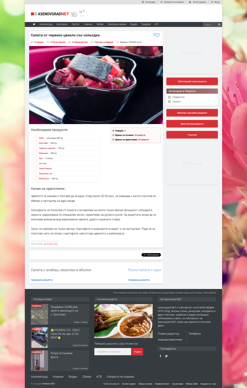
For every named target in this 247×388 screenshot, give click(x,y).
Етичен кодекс (129, 384)
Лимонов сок (45, 173)
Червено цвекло (47, 148)
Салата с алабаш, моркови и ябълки (61, 269)
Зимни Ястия (80, 42)
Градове (146, 24)
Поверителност (162, 384)
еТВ (99, 376)
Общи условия (145, 384)
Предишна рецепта (42, 279)
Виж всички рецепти (192, 124)
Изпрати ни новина (120, 376)
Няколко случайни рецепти (192, 113)
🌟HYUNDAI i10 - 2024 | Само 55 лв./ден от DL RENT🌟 (65, 333)
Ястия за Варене (104, 42)
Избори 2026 (192, 384)
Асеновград (39, 376)
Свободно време (117, 24)
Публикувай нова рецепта (192, 81)
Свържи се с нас (208, 384)
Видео (73, 376)
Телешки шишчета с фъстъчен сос (116, 343)
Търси (137, 352)
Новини (88, 24)
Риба (41, 138)
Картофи (43, 142)
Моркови (43, 153)
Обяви (86, 376)
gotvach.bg (50, 243)
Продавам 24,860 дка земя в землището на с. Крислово (64, 310)
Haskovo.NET (48, 384)
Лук (41, 158)
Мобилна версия (111, 383)
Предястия (178, 97)
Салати (40, 42)
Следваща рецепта (139, 279)
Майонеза (44, 178)
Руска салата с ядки (144, 270)
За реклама (177, 384)
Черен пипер (45, 168)
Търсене (192, 135)
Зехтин (42, 163)
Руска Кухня (58, 42)
